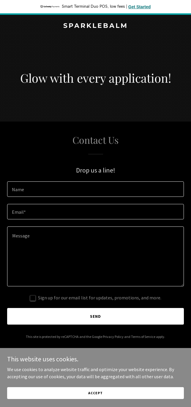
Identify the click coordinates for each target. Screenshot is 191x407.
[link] (95, 26)
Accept (95, 393)
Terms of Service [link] (143, 336)
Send (95, 316)
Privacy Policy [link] (113, 336)
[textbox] (95, 189)
